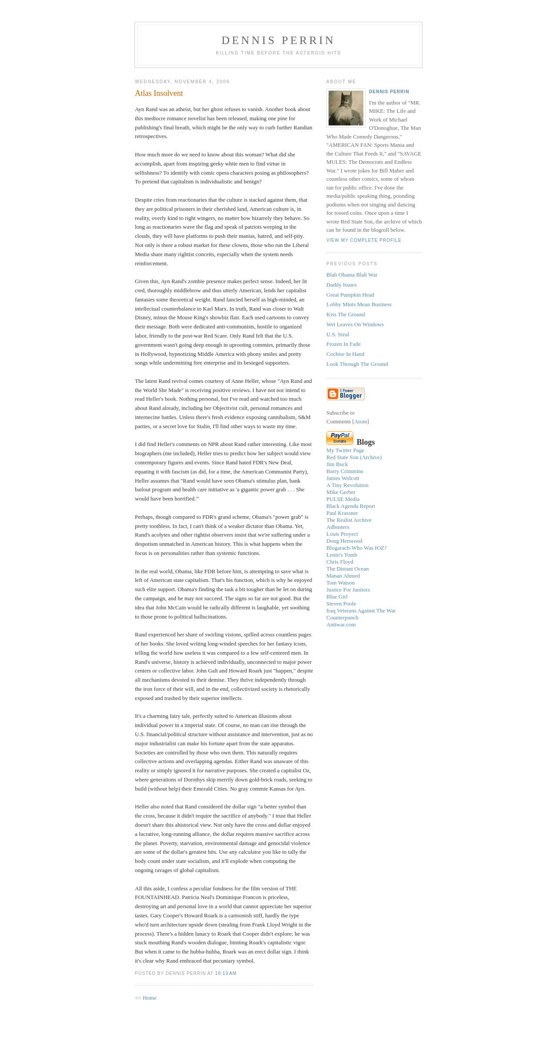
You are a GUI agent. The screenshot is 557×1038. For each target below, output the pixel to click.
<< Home (146, 997)
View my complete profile (364, 240)
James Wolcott (342, 478)
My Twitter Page (345, 450)
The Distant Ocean (347, 568)
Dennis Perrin (278, 40)
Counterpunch (342, 617)
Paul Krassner (342, 513)
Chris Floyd (339, 561)
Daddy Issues (341, 284)
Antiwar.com (341, 624)
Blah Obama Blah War (352, 274)
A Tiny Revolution (347, 485)
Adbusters (337, 527)
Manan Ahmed (343, 575)
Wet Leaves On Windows (355, 324)
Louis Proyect (342, 534)
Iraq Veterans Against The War (361, 610)
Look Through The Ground (357, 364)
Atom (360, 421)
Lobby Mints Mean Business (359, 304)
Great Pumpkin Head (350, 294)
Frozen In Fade (343, 344)
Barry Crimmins (344, 471)
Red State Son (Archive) (354, 457)
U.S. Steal (337, 334)
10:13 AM (225, 973)
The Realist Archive (349, 520)
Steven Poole (341, 603)
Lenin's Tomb (341, 554)
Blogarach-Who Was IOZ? (356, 547)
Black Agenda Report (350, 506)
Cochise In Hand (345, 354)
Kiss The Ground (345, 314)
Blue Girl (337, 596)
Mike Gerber (341, 492)
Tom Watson (340, 582)
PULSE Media (342, 499)
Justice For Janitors (348, 589)
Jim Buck (337, 464)
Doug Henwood (344, 541)
